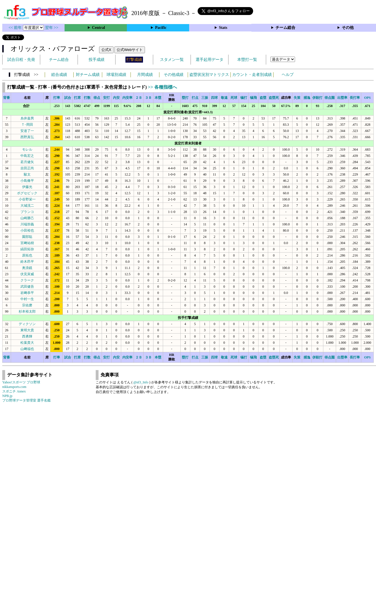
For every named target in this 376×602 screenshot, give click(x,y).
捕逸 (307, 98)
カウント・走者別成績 (252, 74)
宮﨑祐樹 (27, 243)
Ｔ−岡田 (27, 125)
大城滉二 (27, 206)
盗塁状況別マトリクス (209, 74)
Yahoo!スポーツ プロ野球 (21, 382)
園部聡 (27, 237)
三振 (204, 98)
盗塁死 (274, 98)
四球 (214, 98)
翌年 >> (51, 27)
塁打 (185, 98)
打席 (77, 98)
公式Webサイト (130, 50)
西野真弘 (27, 137)
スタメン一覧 (172, 59)
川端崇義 (27, 224)
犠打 (243, 98)
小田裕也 (27, 230)
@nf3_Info (140, 382)
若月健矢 (27, 162)
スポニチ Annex (14, 391)
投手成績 (96, 59)
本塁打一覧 (247, 59)
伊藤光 (27, 187)
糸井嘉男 (27, 118)
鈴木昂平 (27, 262)
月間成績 (145, 74)
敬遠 (224, 98)
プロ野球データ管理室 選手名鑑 (26, 400)
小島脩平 (27, 181)
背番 (6, 98)
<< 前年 (15, 27)
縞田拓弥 (27, 249)
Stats (223, 27)
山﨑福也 (27, 349)
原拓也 (27, 255)
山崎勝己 (27, 218)
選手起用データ (209, 59)
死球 (233, 98)
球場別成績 (116, 74)
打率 (56, 98)
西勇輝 (27, 336)
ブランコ (27, 212)
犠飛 (253, 98)
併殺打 (317, 98)
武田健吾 (27, 287)
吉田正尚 (27, 168)
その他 (348, 27)
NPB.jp (7, 396)
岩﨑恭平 (27, 293)
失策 (297, 98)
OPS (367, 98)
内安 (116, 98)
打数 (87, 98)
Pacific (160, 27)
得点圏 (329, 98)
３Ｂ (148, 98)
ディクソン (27, 324)
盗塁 (263, 98)
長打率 (355, 98)
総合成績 (59, 74)
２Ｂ (138, 98)
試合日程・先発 (21, 59)
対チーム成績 (88, 74)
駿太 (27, 174)
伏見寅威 (27, 274)
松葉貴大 (27, 343)
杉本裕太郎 (27, 311)
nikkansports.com (14, 387)
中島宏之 (27, 156)
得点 (96, 98)
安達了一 (27, 131)
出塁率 (342, 98)
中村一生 (27, 299)
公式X (106, 50)
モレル (27, 149)
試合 (67, 98)
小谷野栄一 (27, 199)
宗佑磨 (27, 305)
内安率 (127, 98)
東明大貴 (27, 330)
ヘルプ (288, 74)
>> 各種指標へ (162, 87)
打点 (195, 98)
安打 (106, 98)
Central (98, 27)
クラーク (27, 280)
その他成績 (173, 74)
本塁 (158, 98)
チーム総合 (285, 27)
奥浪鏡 (27, 268)
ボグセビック (27, 193)
